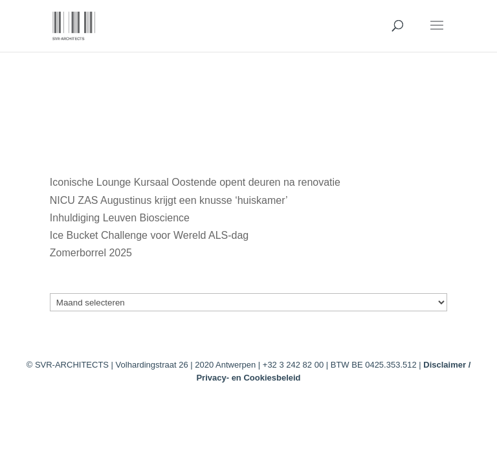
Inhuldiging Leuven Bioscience (120, 217)
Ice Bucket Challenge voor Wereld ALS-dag (149, 235)
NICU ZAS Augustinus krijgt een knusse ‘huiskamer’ (168, 200)
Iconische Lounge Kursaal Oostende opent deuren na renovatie (195, 182)
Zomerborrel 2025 (91, 252)
